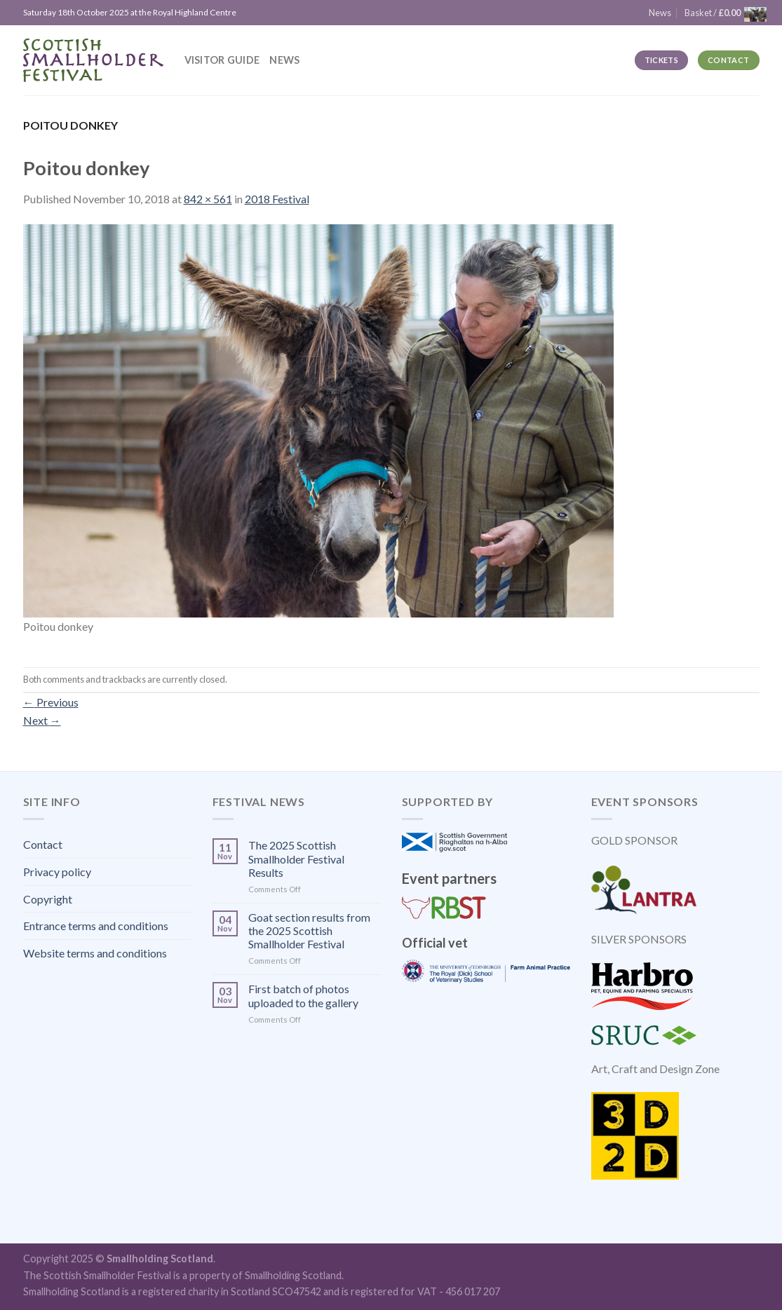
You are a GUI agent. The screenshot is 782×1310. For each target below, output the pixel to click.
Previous (51, 702)
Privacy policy (57, 871)
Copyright (47, 899)
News (284, 60)
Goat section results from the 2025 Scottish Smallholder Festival (309, 930)
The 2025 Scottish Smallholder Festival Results (296, 858)
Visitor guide (222, 60)
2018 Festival (277, 198)
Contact (42, 844)
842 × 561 (208, 198)
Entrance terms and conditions (95, 925)
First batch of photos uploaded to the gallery (303, 995)
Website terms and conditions (95, 953)
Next (42, 720)
